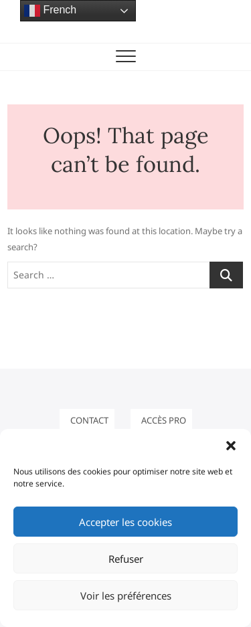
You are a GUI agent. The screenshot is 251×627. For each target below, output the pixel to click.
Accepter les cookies (125, 522)
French (50, 11)
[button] (231, 445)
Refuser (125, 558)
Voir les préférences (125, 595)
